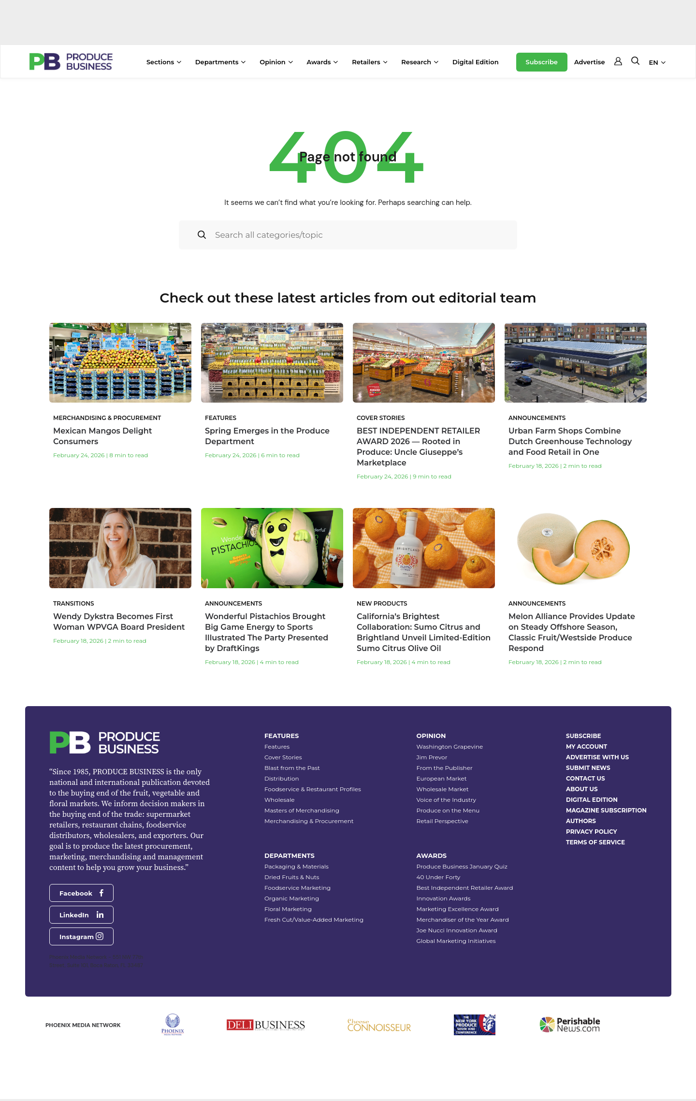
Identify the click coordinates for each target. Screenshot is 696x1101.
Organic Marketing (291, 898)
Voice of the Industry (447, 799)
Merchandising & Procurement (309, 821)
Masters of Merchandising (301, 810)
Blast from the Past (292, 767)
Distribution (281, 778)
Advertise (589, 62)
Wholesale (279, 799)
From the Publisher (445, 767)
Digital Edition (475, 62)
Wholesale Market (443, 789)
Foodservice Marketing (297, 887)
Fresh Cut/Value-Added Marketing (313, 919)
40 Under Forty (439, 877)
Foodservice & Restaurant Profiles (312, 789)
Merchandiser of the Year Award (463, 919)
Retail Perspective (442, 821)
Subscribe (542, 62)
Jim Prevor (432, 757)
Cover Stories (283, 757)
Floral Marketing (288, 909)
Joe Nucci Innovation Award (457, 930)
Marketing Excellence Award (458, 909)
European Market (442, 778)
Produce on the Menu (448, 810)
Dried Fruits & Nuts (291, 877)
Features (277, 746)
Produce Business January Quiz (462, 866)
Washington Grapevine (450, 746)
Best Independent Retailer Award (465, 887)
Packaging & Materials (296, 866)
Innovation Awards (444, 898)
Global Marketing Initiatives (456, 940)
